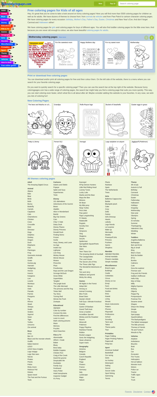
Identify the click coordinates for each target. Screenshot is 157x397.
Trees (107, 192)
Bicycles (134, 344)
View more (62, 37)
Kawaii (107, 296)
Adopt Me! (83, 286)
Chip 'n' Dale (58, 222)
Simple (133, 309)
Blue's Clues (135, 253)
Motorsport (109, 363)
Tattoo (107, 325)
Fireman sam (136, 271)
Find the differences (60, 316)
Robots (30, 372)
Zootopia (56, 302)
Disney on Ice (110, 281)
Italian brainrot (32, 344)
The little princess (137, 325)
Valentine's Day (137, 228)
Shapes (134, 304)
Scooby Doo (84, 226)
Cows (29, 222)
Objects (134, 291)
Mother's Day (80, 19)
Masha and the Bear (87, 195)
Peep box (108, 344)
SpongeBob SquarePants (89, 244)
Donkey (30, 237)
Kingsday (134, 208)
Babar (55, 343)
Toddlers (134, 237)
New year (134, 213)
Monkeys (30, 284)
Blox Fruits (83, 294)
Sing (81, 234)
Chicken (30, 219)
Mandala (108, 251)
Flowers (82, 364)
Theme (134, 182)
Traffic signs (135, 375)
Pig (28, 299)
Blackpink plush (111, 204)
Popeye (56, 187)
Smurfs (82, 239)
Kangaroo (31, 276)
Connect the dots (59, 313)
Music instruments (112, 304)
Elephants (31, 245)
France (82, 367)
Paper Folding (110, 336)
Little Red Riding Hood (87, 187)
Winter (133, 234)
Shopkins (108, 248)
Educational (58, 305)
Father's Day (92, 19)
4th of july (134, 185)
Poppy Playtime (85, 327)
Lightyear (56, 250)
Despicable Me (59, 361)
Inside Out (57, 248)
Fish (29, 248)
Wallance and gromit (87, 275)
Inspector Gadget (59, 376)
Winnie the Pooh (59, 299)
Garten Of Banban (86, 307)
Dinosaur (30, 230)
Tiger (29, 320)
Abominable (57, 337)
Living (107, 299)
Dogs (29, 232)
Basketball (109, 353)
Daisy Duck (57, 224)
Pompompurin (136, 296)
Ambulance (135, 341)
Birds (29, 199)
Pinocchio (57, 263)
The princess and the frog (63, 289)
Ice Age (56, 245)
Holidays (134, 205)
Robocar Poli (32, 370)
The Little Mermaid (60, 286)
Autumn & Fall (136, 187)
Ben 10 (30, 336)
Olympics (134, 216)
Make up (108, 230)
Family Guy (57, 366)
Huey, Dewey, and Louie (62, 242)
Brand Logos (110, 268)
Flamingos (31, 250)
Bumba (133, 260)
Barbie (107, 201)
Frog (29, 253)
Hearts (107, 219)
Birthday (134, 190)
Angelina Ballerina (138, 240)
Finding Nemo (58, 235)
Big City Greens (59, 217)
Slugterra (82, 236)
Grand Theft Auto (85, 309)
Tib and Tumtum (137, 330)
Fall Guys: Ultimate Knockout (90, 302)
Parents (128, 392)
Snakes (30, 312)
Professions (109, 314)
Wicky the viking (85, 277)
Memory (56, 326)
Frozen (56, 237)
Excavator (135, 354)
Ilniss (107, 294)
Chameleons (32, 217)
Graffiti (30, 341)
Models (108, 235)
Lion (29, 278)
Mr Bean (82, 203)
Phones (108, 309)
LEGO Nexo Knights (35, 349)
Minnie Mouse (58, 258)
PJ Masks (83, 218)
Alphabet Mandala (112, 254)
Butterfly (30, 206)
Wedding (134, 231)
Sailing (107, 366)
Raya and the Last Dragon (63, 271)
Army (29, 334)
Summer (134, 223)
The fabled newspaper (139, 322)
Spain (107, 187)
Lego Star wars (33, 354)
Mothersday (135, 210)
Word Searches (59, 331)
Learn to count (58, 318)
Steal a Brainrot (85, 340)
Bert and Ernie (136, 245)
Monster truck (136, 364)
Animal (30, 189)
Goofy (55, 240)
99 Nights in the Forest (88, 284)
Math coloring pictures (61, 321)
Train (133, 377)
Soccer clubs (110, 371)
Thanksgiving (136, 226)
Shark (29, 304)
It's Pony (56, 379)
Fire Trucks (135, 357)
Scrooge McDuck (59, 273)
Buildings (108, 271)
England (82, 359)
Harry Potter (58, 371)
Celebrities (109, 276)
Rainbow (108, 185)
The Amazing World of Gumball (91, 254)
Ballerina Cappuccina (113, 199)
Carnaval (134, 192)
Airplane (134, 339)
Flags (81, 362)
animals (89, 17)
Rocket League (85, 335)
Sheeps (30, 307)
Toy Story (56, 294)
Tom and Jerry (84, 272)
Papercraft (109, 341)
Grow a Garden (85, 312)
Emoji (107, 283)
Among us (83, 289)
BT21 (133, 258)
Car (132, 352)
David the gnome (59, 358)
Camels (30, 209)
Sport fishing (110, 373)
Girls (107, 196)
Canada (82, 354)
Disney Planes (58, 227)
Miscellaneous (111, 265)
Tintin (55, 195)
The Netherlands (111, 190)
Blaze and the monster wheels (39, 339)
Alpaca (30, 191)
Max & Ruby (135, 281)
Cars (55, 219)
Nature (81, 380)
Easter (102, 19)
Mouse (30, 286)
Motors (133, 367)
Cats (29, 214)
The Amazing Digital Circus (37, 185)
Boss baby (57, 348)
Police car (134, 370)
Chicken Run (58, 353)
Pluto (55, 266)
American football (111, 350)
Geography (83, 346)
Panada (30, 291)
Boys (29, 331)
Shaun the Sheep (137, 307)
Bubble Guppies (59, 350)
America (82, 349)
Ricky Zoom (32, 367)
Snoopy (134, 312)
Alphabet (56, 308)
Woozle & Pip (136, 332)
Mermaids (109, 232)
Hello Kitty (135, 278)
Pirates (30, 359)
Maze (55, 323)
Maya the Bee (84, 198)
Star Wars (83, 246)
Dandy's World (84, 299)
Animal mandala (111, 257)
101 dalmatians (59, 201)
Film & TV (57, 335)
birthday (69, 19)
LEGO (29, 346)
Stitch (81, 249)
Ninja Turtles (84, 208)
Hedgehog (31, 268)
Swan (29, 317)
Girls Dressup (110, 217)
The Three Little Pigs (87, 264)
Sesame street (136, 302)
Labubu (108, 222)
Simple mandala (111, 262)
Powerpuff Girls (111, 237)
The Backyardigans (138, 320)
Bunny (29, 204)
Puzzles (56, 328)
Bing (132, 250)
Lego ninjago (32, 352)
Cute (133, 266)
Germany (82, 370)
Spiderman (83, 241)
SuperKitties (58, 278)
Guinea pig (31, 263)
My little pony (84, 205)
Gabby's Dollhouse (138, 276)
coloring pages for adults (97, 30)
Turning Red (58, 296)
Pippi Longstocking (86, 216)
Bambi (55, 214)
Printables (109, 333)
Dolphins (30, 235)
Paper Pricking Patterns (114, 339)
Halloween (43, 22)
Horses (30, 271)
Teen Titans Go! (85, 252)
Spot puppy (135, 314)
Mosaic (108, 301)
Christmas (110, 19)
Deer (29, 227)
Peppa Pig (135, 294)
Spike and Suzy (59, 190)
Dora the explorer (137, 268)
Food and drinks (111, 289)
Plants (107, 182)
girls (53, 27)
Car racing (109, 355)
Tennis (107, 378)
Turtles (30, 322)
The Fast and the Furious (37, 377)
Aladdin (56, 209)
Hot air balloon (136, 362)
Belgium (82, 352)
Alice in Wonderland (61, 212)
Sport (107, 348)
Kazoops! (82, 182)
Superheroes (58, 192)
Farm (107, 286)
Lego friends (110, 224)
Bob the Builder (137, 255)
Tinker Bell (57, 291)
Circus (107, 278)
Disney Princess (59, 230)
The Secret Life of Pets (88, 262)
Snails (29, 309)
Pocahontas (57, 268)
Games (82, 281)
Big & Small (135, 248)
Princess (108, 240)
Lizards (30, 281)
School (107, 317)
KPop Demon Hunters (87, 185)
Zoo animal (31, 327)
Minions (82, 200)
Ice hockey (109, 360)
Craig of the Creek (60, 355)
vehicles (99, 17)
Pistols (30, 362)
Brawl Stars (83, 296)
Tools (29, 380)
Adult (29, 182)
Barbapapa (135, 242)
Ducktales (57, 363)
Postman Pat (136, 299)
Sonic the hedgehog (87, 338)
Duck (29, 242)
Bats (29, 194)
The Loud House (85, 259)
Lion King (56, 253)
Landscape (83, 375)
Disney (56, 199)
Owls (29, 289)
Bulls (29, 201)
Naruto (30, 357)
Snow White (58, 276)
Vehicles (134, 336)
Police (29, 364)
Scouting (108, 319)
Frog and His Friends (139, 273)
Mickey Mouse (58, 255)
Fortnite (82, 304)
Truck (133, 380)
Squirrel (30, 314)
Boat (133, 346)
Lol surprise (109, 227)
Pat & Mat (83, 210)
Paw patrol (83, 213)
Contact (147, 392)
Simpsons (83, 231)
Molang (134, 289)
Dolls (107, 212)
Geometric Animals (34, 255)
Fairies (107, 214)
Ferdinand (57, 368)
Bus (132, 349)
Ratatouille (83, 221)
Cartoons (57, 182)
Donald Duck (58, 232)
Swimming (109, 376)
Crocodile (31, 224)
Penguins (31, 296)
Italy (80, 372)
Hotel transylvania (60, 373)
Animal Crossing (85, 291)
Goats (29, 260)
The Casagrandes (86, 257)
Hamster (30, 266)
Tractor (133, 372)
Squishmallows (136, 317)
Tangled (56, 281)
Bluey (55, 345)
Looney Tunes (84, 190)
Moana (56, 260)
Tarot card (109, 322)
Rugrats (82, 223)
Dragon (30, 240)
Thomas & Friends (138, 327)
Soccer (108, 368)
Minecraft (82, 322)
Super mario (84, 343)
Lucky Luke (83, 192)
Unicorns (30, 325)
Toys (107, 330)
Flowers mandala (111, 259)
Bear (29, 196)
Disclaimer (137, 392)
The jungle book (59, 284)
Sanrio (107, 245)
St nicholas (135, 221)
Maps (81, 377)
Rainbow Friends (85, 330)
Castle (107, 273)
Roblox (82, 332)
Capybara (31, 212)
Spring (133, 218)
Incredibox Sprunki (86, 314)
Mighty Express (137, 286)
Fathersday (135, 200)
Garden (108, 291)
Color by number (59, 310)
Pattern (108, 307)
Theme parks (110, 327)
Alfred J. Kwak (58, 340)
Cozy (107, 209)
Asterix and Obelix (60, 185)
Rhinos (30, 302)
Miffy (133, 284)
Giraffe (30, 258)
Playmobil (109, 312)
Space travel (32, 375)
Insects (30, 273)
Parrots (30, 294)
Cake (107, 206)
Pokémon (82, 325)
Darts (107, 358)
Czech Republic (85, 357)
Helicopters (135, 359)
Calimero (134, 263)
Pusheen (108, 242)
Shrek (81, 228)
